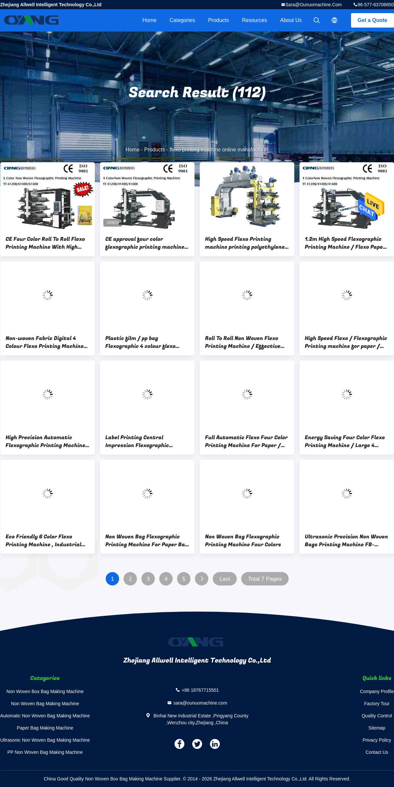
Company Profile (377, 691)
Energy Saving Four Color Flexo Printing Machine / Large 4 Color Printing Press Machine (345, 441)
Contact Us (376, 752)
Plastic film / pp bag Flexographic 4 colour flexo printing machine (140, 342)
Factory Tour (377, 703)
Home (149, 20)
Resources (254, 20)
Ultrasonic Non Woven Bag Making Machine (45, 740)
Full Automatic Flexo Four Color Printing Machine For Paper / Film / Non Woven (246, 441)
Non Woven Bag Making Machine (45, 703)
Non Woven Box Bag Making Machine (45, 691)
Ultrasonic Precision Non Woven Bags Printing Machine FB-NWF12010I (346, 541)
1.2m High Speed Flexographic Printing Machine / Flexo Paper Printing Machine (345, 243)
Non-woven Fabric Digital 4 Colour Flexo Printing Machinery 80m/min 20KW (47, 342)
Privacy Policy (377, 740)
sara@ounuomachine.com (313, 4)
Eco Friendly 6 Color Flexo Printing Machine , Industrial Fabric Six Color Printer (43, 541)
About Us (291, 20)
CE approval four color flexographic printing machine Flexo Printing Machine (144, 243)
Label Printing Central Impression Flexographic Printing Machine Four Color (141, 441)
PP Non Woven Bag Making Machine (45, 752)
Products (218, 20)
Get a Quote (372, 20)
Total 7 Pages (264, 579)
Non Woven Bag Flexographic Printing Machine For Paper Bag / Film (146, 541)
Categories (182, 20)
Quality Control (377, 715)
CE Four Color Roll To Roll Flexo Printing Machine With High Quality (45, 243)
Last (224, 579)
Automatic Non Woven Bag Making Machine (45, 715)
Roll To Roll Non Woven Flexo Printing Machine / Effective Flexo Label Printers (242, 342)
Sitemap (376, 728)
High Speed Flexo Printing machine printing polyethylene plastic (245, 243)
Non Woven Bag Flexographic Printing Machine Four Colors (243, 541)
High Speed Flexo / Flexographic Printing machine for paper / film (346, 342)
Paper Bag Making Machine (45, 728)
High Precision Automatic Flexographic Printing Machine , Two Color (47, 441)
